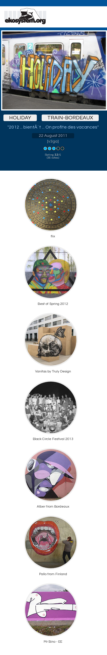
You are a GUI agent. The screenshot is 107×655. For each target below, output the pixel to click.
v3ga (53, 141)
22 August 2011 (53, 136)
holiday (20, 118)
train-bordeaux (70, 118)
